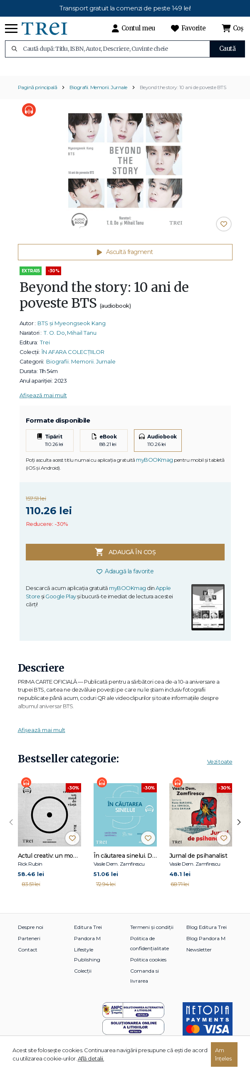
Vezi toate (220, 765)
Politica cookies (148, 964)
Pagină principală (37, 91)
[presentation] (11, 826)
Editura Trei (88, 932)
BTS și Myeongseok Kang (71, 327)
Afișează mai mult (43, 399)
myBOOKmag (154, 464)
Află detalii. (91, 1058)
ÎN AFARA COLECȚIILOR (73, 356)
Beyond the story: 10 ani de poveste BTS (183, 91)
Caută (227, 48)
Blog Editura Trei (206, 932)
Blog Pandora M (205, 943)
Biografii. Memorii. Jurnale (98, 91)
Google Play (60, 600)
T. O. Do (54, 337)
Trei (45, 346)
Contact (27, 954)
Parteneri (29, 943)
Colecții (83, 975)
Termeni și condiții (151, 932)
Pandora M (87, 943)
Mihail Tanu (82, 337)
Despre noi (30, 932)
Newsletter (199, 954)
